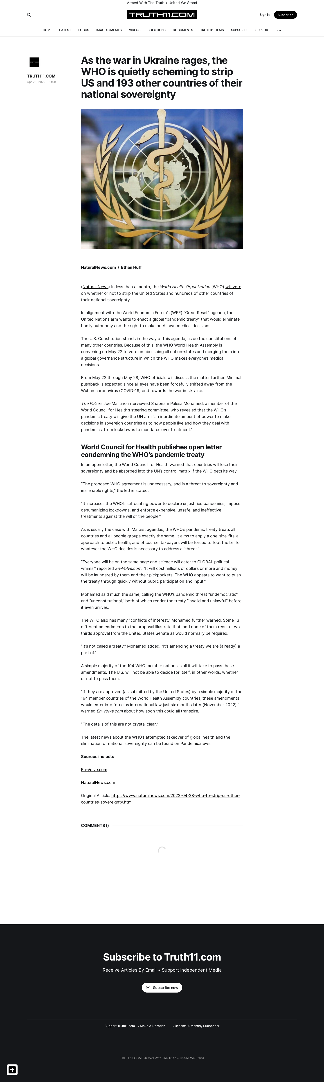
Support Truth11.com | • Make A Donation (135, 1026)
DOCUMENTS (183, 30)
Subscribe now (162, 987)
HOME (47, 30)
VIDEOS (135, 30)
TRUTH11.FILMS (212, 30)
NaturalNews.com (98, 782)
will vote (233, 286)
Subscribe (285, 15)
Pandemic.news (195, 743)
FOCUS (83, 30)
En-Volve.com (94, 769)
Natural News (95, 286)
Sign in (265, 14)
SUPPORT (262, 30)
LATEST (65, 30)
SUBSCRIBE (239, 30)
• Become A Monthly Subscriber (195, 1026)
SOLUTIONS (157, 30)
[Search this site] (29, 14)
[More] (279, 30)
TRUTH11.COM (41, 76)
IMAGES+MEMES (109, 30)
